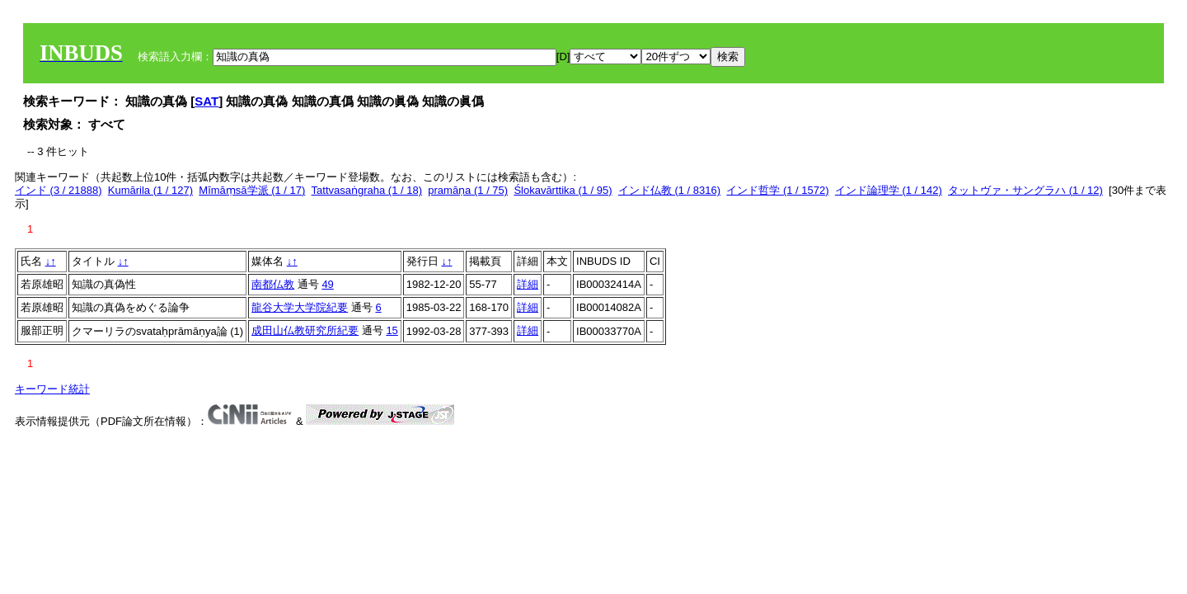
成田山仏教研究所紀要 (305, 330)
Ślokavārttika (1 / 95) (563, 190)
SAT (206, 101)
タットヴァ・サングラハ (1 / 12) (1025, 190)
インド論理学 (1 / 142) (888, 190)
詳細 (527, 284)
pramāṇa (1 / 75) (468, 190)
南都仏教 (272, 284)
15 (391, 330)
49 (327, 284)
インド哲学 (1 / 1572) (777, 190)
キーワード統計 (52, 389)
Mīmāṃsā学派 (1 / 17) (252, 190)
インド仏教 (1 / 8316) (669, 190)
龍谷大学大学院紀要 (299, 307)
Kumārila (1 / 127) (150, 190)
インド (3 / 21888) (58, 190)
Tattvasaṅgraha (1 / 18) (367, 190)
